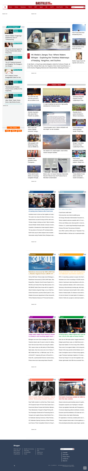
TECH (30, 7)
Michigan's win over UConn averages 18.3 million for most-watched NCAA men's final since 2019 (52, 339)
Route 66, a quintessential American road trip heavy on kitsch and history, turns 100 (49, 357)
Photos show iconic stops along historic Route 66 (41, 360)
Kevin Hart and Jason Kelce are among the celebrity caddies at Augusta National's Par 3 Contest (52, 344)
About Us (65, 460)
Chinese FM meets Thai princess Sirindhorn (69, 228)
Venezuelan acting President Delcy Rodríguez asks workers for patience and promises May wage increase (54, 235)
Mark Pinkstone (40, 449)
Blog (67, 7)
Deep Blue (26, 450)
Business (23, 7)
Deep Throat (17, 450)
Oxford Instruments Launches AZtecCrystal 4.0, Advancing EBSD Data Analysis (48, 292)
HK (46, 7)
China (16, 7)
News (10, 7)
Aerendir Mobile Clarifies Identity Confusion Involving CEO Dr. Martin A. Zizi (47, 224)
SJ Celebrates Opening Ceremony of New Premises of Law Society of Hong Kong (48, 417)
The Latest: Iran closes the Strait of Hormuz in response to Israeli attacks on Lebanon (49, 217)
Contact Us (65, 458)
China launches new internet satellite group (69, 215)
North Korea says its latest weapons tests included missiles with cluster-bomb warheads (50, 232)
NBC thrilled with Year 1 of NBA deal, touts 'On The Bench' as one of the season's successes (51, 352)
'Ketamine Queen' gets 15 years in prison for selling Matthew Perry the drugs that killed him (51, 342)
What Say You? (17, 449)
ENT (36, 7)
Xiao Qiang (39, 454)
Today (7, 130)
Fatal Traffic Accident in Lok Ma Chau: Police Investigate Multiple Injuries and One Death (50, 402)
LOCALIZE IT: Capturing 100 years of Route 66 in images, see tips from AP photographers (51, 355)
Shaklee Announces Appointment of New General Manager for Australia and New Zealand (50, 295)
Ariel (38, 450)
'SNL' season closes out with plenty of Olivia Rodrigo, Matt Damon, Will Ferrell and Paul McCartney (53, 347)
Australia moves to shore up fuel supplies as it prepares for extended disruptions (48, 214)
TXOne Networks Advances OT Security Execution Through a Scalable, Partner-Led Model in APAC (53, 297)
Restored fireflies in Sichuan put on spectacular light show (73, 233)
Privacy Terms (66, 456)
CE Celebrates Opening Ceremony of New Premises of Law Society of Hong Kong (49, 420)
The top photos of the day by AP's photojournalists (41, 230)
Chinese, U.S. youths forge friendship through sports (71, 225)
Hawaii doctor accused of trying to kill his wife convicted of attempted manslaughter (49, 219)
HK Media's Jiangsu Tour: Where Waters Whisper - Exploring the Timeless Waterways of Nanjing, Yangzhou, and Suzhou (50, 58)
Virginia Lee (40, 452)
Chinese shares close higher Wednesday (69, 415)
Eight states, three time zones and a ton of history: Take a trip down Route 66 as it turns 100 (51, 350)
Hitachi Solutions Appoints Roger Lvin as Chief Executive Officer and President (48, 290)
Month (19, 130)
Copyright (65, 452)
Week (13, 130)
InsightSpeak (17, 454)
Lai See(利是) (27, 452)
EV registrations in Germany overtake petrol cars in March (73, 417)
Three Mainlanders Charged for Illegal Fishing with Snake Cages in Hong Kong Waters (50, 410)
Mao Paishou (17, 452)
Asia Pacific (59, 7)
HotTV (52, 7)
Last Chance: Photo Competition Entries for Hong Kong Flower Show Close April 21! (49, 423)
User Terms (65, 454)
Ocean (25, 454)
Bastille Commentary (29, 449)
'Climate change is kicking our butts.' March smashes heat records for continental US (49, 222)
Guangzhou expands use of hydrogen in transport (71, 404)
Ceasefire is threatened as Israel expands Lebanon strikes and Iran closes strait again (49, 227)
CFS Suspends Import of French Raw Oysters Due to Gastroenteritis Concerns (48, 404)
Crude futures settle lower (65, 212)
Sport (41, 7)
